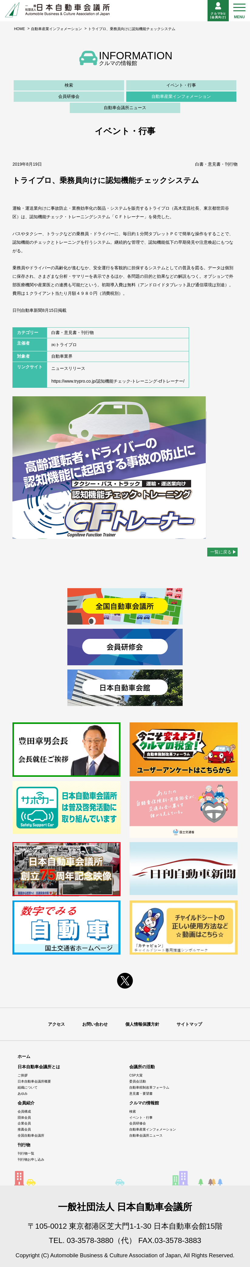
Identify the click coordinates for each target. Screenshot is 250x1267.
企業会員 (24, 1123)
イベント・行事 (181, 85)
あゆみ (23, 1093)
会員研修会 (68, 96)
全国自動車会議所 (31, 1135)
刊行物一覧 (26, 1153)
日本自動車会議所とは (39, 1066)
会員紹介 (26, 1102)
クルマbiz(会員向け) (218, 10)
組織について (28, 1087)
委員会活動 (137, 1081)
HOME (19, 29)
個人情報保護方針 (142, 1024)
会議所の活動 (142, 1066)
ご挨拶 (23, 1075)
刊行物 (24, 1144)
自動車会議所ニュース (125, 107)
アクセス (56, 1024)
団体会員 (24, 1117)
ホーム (24, 1056)
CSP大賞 (136, 1075)
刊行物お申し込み (31, 1159)
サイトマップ (189, 1024)
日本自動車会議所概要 (34, 1081)
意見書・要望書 (141, 1093)
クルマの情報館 (144, 1102)
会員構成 (24, 1111)
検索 (69, 85)
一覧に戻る (220, 551)
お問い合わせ (95, 1024)
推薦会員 (24, 1129)
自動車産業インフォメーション (56, 29)
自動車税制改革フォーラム (149, 1087)
